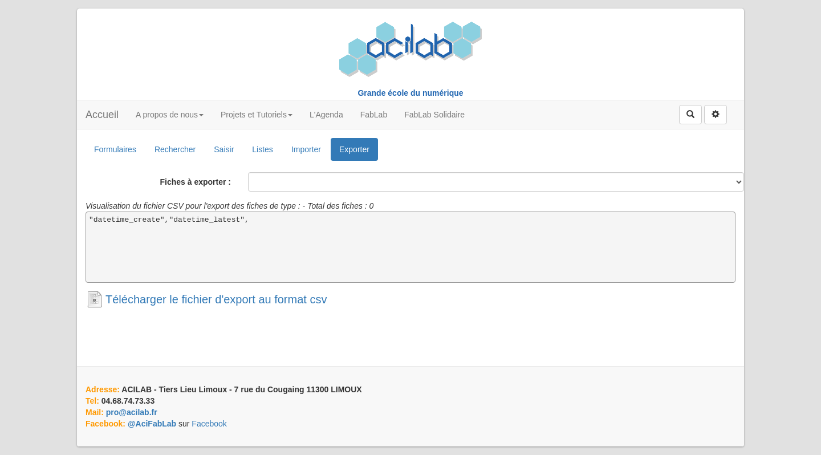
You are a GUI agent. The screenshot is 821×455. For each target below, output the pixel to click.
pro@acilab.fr (131, 412)
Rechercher (175, 149)
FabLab (373, 114)
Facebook (209, 423)
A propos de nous (170, 114)
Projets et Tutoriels (256, 114)
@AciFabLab (152, 423)
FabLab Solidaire (434, 114)
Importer (306, 149)
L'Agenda (326, 114)
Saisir (224, 149)
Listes (262, 149)
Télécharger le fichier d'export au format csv (216, 299)
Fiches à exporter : (195, 181)
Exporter (354, 149)
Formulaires (115, 149)
